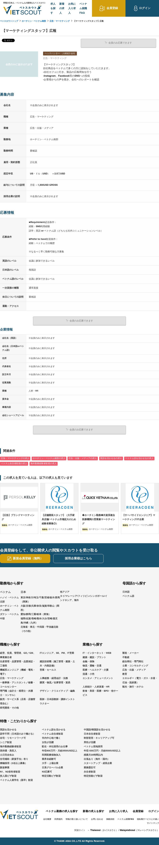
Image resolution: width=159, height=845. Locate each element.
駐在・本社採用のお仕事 (55, 746)
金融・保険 (88, 661)
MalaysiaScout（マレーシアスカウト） (139, 830)
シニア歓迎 (6, 742)
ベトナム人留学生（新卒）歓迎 (16, 780)
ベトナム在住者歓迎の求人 (14, 464)
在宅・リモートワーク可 (13, 738)
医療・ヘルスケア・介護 (95, 670)
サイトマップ (153, 823)
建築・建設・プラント (94, 657)
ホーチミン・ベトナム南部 (34, 21)
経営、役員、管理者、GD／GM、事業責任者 (18, 655)
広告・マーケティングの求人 (15, 458)
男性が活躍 (90, 742)
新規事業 (4, 767)
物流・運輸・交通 (92, 665)
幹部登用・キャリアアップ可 (99, 738)
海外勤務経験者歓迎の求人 (43, 464)
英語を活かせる (8, 729)
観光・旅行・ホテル (132, 686)
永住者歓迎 (90, 772)
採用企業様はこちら (78, 558)
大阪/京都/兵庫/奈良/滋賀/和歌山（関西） (40, 608)
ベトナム (5, 592)
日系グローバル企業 (52, 767)
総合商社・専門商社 (132, 661)
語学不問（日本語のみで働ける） (17, 734)
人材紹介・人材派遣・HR (96, 686)
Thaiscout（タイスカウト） (104, 830)
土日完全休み (7, 755)
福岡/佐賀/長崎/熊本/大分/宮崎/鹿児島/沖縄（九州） (39, 620)
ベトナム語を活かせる (53, 729)
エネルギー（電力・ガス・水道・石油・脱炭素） (139, 680)
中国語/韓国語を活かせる (97, 729)
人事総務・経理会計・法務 (54, 678)
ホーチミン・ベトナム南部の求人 (49, 458)
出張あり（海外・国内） (97, 759)
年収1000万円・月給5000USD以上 (102, 750)
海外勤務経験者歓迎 (10, 746)
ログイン (153, 811)
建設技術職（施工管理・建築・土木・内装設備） (57, 663)
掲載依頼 (110, 819)
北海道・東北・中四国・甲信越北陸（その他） (39, 629)
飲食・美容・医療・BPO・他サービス (100, 693)
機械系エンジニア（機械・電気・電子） (17, 672)
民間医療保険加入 (51, 755)
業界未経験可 (49, 759)
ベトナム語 (128, 596)
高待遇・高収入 (8, 750)
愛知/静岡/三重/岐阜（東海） (36, 614)
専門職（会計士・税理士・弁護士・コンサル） (16, 693)
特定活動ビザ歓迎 (51, 776)
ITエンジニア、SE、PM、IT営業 (57, 653)
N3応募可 (47, 772)
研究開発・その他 (9, 708)
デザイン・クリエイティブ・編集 (57, 691)
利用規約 (58, 819)
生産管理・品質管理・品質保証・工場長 (17, 663)
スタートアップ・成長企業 (98, 763)
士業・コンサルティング (135, 665)
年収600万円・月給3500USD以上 (59, 750)
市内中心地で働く (51, 738)
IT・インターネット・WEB (97, 653)
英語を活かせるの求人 (111, 458)
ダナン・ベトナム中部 (9, 616)
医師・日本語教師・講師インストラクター (57, 701)
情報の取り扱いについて (77, 819)
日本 (23, 592)
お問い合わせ (97, 819)
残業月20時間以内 (93, 755)
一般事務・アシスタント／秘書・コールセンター (17, 684)
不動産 (125, 657)
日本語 (126, 592)
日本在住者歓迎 (92, 734)
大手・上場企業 (50, 763)
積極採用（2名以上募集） (13, 763)
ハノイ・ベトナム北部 (9, 599)
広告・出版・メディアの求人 (83, 458)
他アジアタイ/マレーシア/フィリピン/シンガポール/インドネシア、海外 (83, 596)
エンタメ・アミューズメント (98, 678)
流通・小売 (88, 674)
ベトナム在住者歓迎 (52, 734)
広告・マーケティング (60, 21)
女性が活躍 (48, 742)
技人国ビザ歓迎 (8, 776)
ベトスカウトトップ (9, 21)
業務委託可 (90, 767)
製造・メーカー (130, 653)
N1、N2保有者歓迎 (10, 772)
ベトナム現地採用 (93, 746)
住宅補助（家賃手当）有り (14, 759)
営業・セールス (48, 670)
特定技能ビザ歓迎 (93, 776)
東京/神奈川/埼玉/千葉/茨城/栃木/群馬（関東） (40, 599)
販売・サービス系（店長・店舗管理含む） (17, 701)
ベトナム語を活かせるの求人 (139, 458)
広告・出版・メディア (134, 670)
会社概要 (47, 819)
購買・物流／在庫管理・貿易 (55, 682)
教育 (124, 674)
